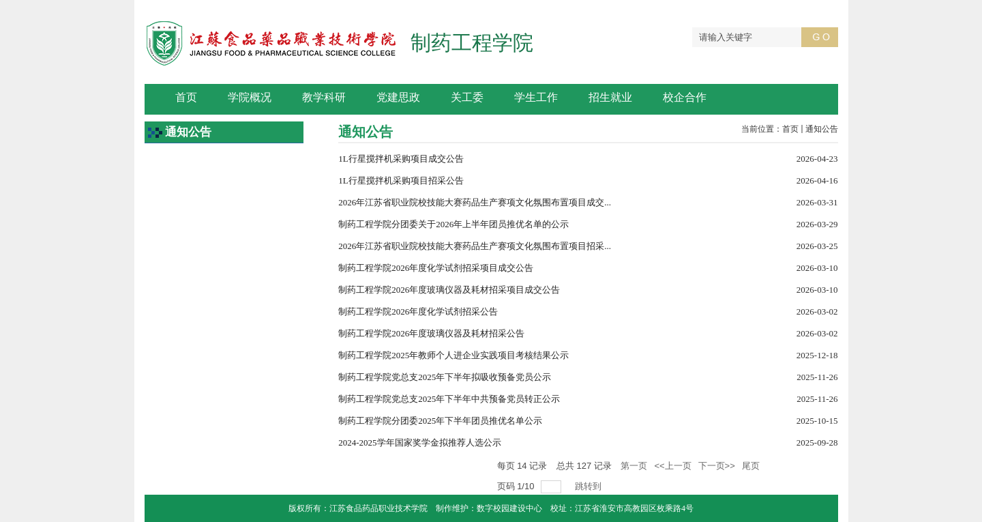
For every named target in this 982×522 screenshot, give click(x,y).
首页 (790, 129)
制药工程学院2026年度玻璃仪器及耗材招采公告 (431, 333)
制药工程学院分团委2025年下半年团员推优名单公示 (440, 421)
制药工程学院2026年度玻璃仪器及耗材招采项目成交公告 (449, 290)
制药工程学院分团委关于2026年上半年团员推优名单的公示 (453, 224)
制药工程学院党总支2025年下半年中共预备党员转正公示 (449, 399)
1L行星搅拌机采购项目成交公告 (400, 159)
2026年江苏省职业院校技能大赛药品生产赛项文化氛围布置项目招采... (474, 246)
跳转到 (589, 486)
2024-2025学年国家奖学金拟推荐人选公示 (419, 442)
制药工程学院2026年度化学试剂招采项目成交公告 (435, 268)
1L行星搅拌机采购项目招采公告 (400, 180)
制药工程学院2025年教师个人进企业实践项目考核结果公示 (453, 355)
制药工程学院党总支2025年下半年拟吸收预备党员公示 (444, 377)
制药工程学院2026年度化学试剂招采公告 (418, 311)
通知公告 (821, 129)
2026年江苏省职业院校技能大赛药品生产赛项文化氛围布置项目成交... (474, 202)
